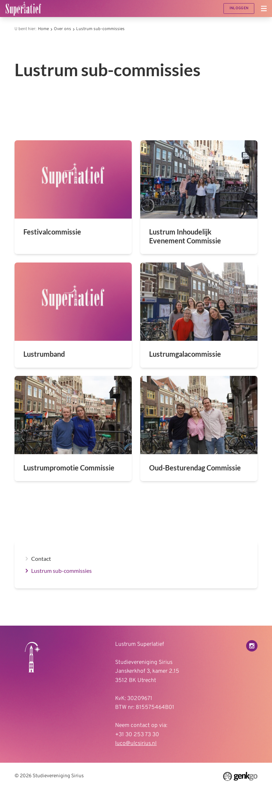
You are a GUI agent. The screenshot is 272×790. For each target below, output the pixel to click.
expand (26, 558)
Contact (41, 558)
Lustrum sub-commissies (100, 29)
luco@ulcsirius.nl (136, 743)
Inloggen (238, 8)
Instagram (251, 645)
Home (43, 29)
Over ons (62, 29)
